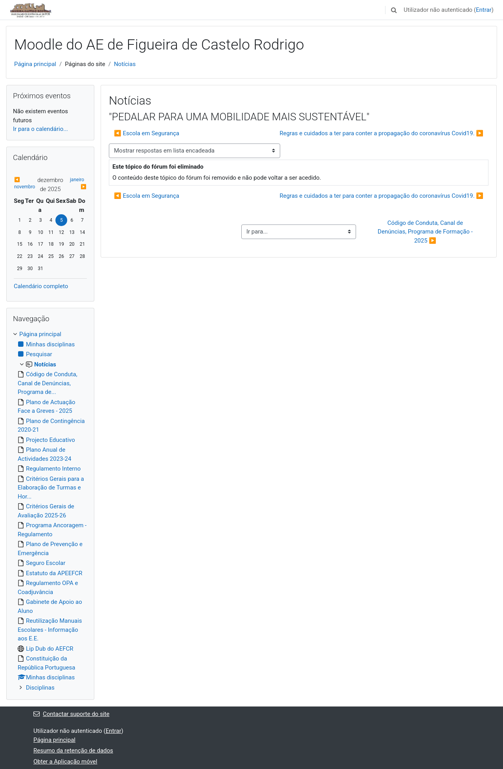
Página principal (35, 64)
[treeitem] (50, 511)
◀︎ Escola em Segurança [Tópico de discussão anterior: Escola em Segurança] (146, 133)
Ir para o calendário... (40, 128)
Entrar (484, 9)
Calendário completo (41, 286)
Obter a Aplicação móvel (65, 761)
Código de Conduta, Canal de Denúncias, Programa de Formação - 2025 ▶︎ (426, 231)
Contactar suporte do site (71, 713)
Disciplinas (40, 687)
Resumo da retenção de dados (73, 750)
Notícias (125, 64)
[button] (393, 10)
